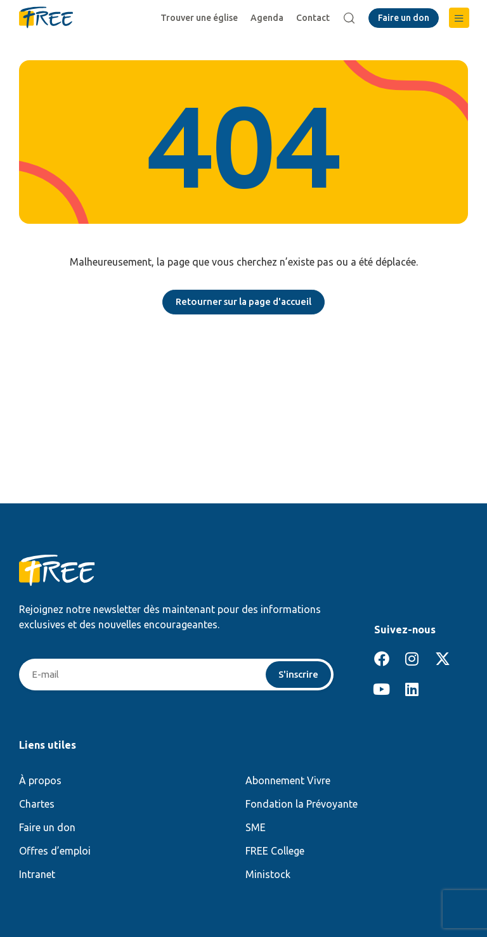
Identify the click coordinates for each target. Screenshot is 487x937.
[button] (459, 18)
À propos (40, 781)
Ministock (267, 875)
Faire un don (47, 828)
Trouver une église (201, 18)
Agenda (268, 18)
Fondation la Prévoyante (301, 805)
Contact (315, 18)
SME (255, 828)
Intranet (37, 875)
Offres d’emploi (55, 852)
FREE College (274, 852)
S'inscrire (297, 675)
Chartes (37, 805)
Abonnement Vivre (287, 781)
